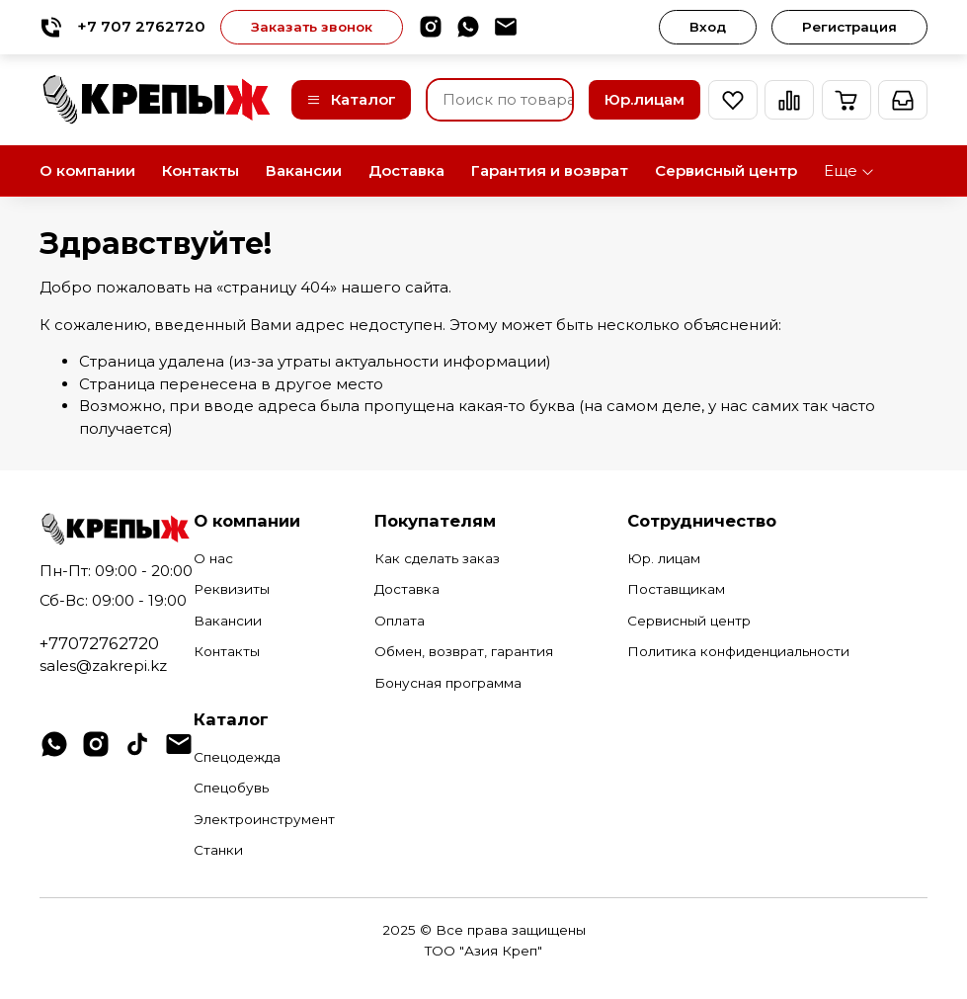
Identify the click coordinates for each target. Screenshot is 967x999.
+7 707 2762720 (122, 27)
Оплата (399, 620)
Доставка (406, 170)
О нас (213, 558)
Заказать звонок (311, 27)
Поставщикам (676, 589)
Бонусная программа (448, 683)
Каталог (351, 99)
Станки (218, 850)
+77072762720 (99, 643)
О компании (87, 170)
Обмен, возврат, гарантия (463, 651)
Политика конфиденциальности (738, 651)
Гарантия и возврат (549, 170)
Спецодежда (237, 757)
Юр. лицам (663, 558)
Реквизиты (232, 589)
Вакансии (304, 170)
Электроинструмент (264, 819)
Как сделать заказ (437, 558)
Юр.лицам (644, 99)
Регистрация (849, 27)
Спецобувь (231, 787)
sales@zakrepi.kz (103, 665)
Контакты (200, 170)
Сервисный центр (726, 170)
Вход (707, 27)
